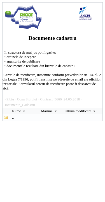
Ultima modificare (81, 111)
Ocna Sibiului (27, 99)
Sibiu (10, 99)
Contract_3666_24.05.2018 (60, 99)
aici (5, 88)
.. (13, 117)
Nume (19, 111)
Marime (49, 111)
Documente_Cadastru (19, 105)
